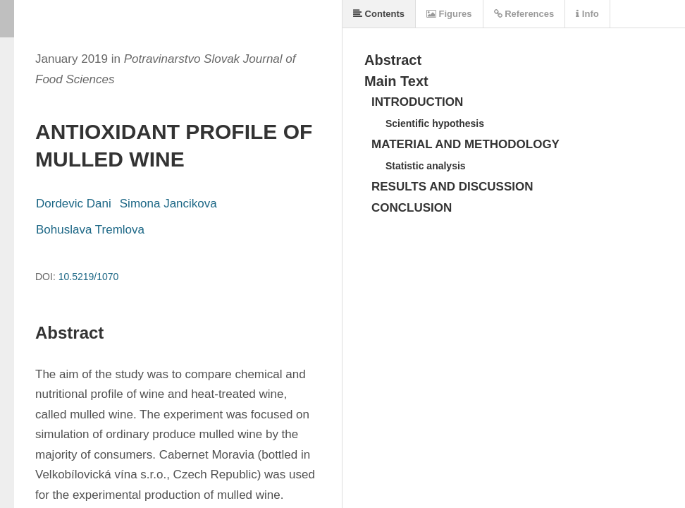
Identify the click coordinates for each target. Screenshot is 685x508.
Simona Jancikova (168, 203)
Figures (449, 13)
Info (587, 13)
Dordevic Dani (73, 203)
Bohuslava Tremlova (90, 229)
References (524, 13)
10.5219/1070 (88, 276)
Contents (379, 13)
